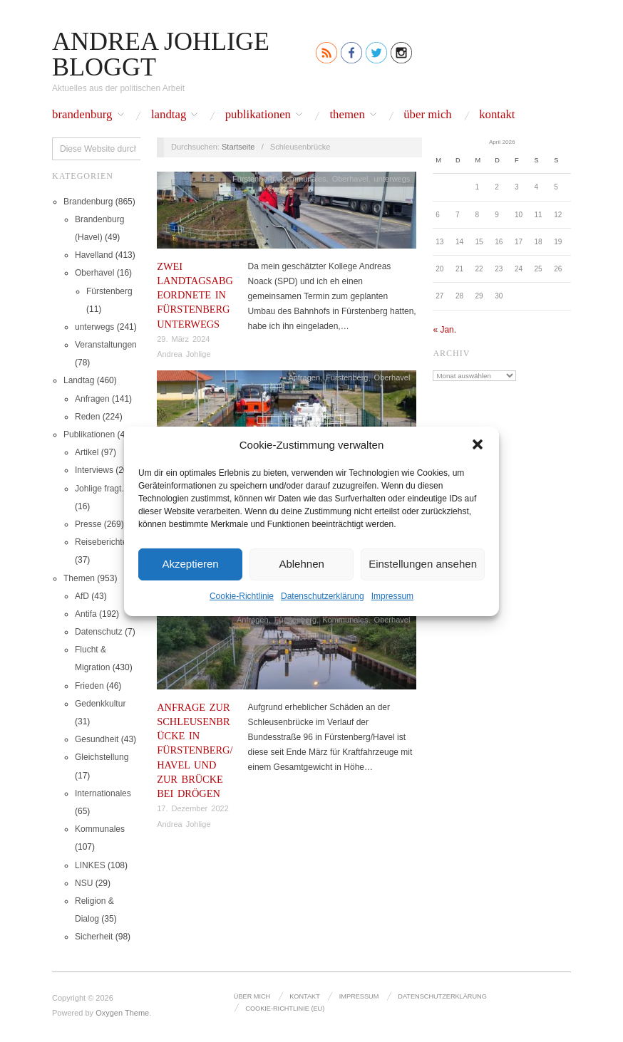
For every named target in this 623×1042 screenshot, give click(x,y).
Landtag (168, 115)
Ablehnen (301, 564)
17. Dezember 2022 (193, 808)
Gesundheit (96, 739)
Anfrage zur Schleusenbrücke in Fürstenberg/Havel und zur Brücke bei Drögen (194, 750)
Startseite (238, 146)
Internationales (103, 793)
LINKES (90, 865)
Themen (346, 115)
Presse (88, 524)
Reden (87, 417)
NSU (84, 883)
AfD (82, 596)
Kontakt (497, 115)
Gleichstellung (101, 757)
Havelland (94, 255)
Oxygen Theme (122, 1013)
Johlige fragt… (102, 489)
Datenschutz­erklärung (322, 595)
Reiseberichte (101, 542)
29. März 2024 (183, 339)
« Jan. (444, 330)
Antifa (86, 614)
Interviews (94, 470)
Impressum (392, 595)
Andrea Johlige (183, 354)
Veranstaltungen (106, 345)
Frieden (89, 686)
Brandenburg (82, 115)
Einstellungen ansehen (423, 564)
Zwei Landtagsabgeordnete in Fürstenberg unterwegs (195, 295)
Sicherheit (94, 937)
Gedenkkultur (100, 704)
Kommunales (100, 829)
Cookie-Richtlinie (242, 595)
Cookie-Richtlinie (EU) (284, 1008)
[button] (477, 444)
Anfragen (92, 399)
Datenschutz (99, 632)
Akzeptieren (190, 564)
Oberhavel (94, 273)
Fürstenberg (109, 291)
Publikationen (258, 115)
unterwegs (94, 327)
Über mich (427, 115)
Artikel (86, 452)
